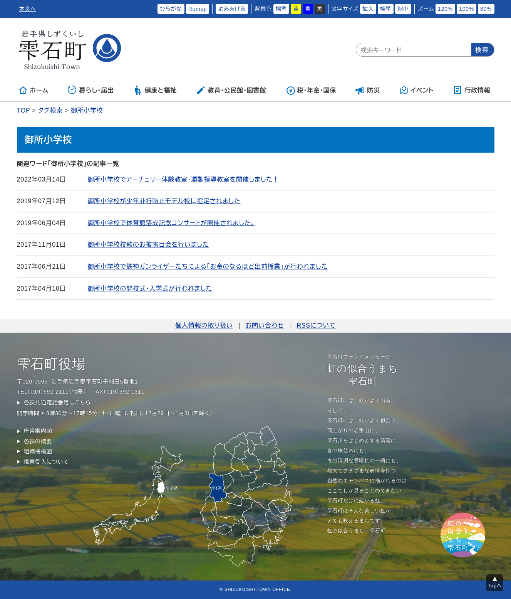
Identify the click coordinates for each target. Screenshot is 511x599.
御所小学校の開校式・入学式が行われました (150, 288)
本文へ (27, 9)
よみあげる (232, 9)
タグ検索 (50, 110)
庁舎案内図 (38, 431)
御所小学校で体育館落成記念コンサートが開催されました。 (171, 223)
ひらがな (171, 9)
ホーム (33, 90)
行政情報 (471, 90)
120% (445, 9)
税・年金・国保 (311, 90)
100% (466, 9)
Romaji (197, 9)
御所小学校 (87, 110)
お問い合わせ (265, 325)
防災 (367, 90)
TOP (23, 110)
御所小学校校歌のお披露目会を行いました (148, 244)
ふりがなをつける (132, 9)
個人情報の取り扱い (204, 325)
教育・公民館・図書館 (231, 90)
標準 (281, 9)
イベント (416, 90)
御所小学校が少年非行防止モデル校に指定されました (164, 201)
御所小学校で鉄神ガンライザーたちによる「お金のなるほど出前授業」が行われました (208, 266)
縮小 (403, 9)
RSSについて (316, 325)
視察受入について (46, 462)
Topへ (495, 586)
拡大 (368, 9)
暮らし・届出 (91, 90)
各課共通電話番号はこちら (57, 402)
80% (486, 9)
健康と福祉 (155, 90)
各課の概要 (38, 441)
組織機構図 (38, 451)
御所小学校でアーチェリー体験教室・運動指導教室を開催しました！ (183, 179)
